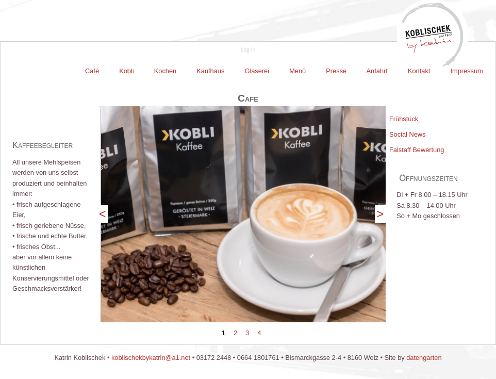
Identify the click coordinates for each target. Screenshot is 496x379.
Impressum (466, 71)
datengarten (423, 357)
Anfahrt (377, 71)
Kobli (127, 71)
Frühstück (403, 119)
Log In (248, 50)
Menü (298, 71)
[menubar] (284, 71)
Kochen (165, 71)
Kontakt (419, 71)
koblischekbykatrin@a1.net (150, 357)
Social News (407, 134)
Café (93, 71)
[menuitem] (93, 71)
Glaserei (257, 71)
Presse (336, 71)
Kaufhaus (210, 71)
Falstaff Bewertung (416, 150)
